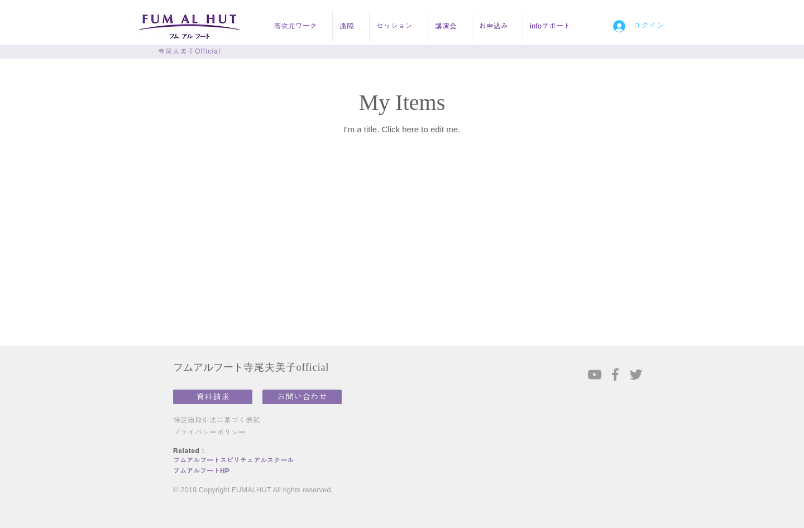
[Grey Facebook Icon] (615, 374)
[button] (299, 26)
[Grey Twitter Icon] (636, 374)
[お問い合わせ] (302, 397)
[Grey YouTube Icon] (594, 374)
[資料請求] (212, 397)
